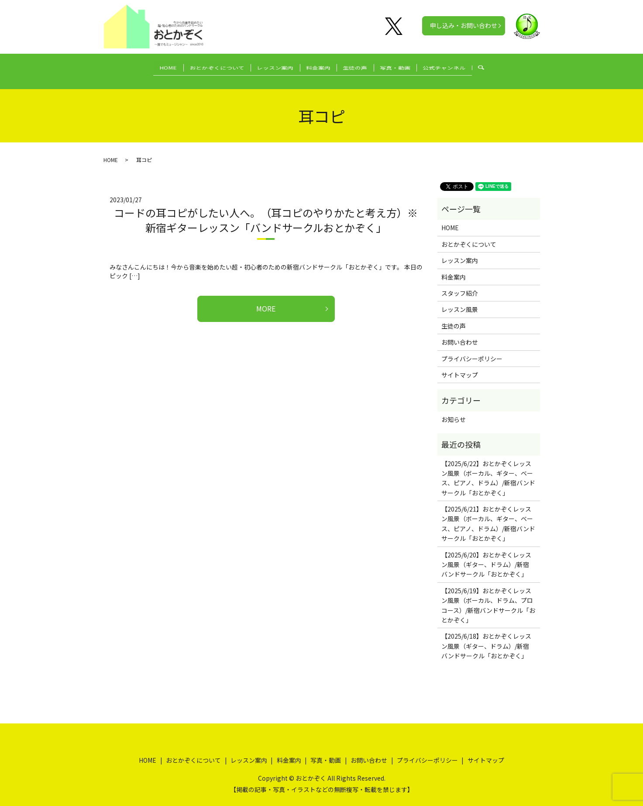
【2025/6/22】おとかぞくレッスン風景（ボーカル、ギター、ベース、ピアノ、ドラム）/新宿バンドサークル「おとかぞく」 (488, 469)
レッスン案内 (269, 66)
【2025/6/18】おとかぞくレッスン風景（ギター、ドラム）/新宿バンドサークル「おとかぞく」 (486, 637)
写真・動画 (407, 66)
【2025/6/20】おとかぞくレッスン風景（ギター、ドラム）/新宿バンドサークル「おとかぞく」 (486, 556)
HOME (150, 66)
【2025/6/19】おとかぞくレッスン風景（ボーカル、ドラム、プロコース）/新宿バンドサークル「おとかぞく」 (488, 597)
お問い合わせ (459, 333)
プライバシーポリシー (471, 350)
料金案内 (318, 66)
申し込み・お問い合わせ (463, 25)
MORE (265, 300)
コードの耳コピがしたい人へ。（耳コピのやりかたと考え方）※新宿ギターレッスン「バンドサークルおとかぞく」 (266, 212)
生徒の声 (361, 66)
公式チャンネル (461, 66)
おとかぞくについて (205, 66)
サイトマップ (459, 366)
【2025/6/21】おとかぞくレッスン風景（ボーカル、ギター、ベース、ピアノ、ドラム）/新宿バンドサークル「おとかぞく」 (488, 515)
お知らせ (453, 411)
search (506, 66)
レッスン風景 (459, 301)
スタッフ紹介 (459, 284)
